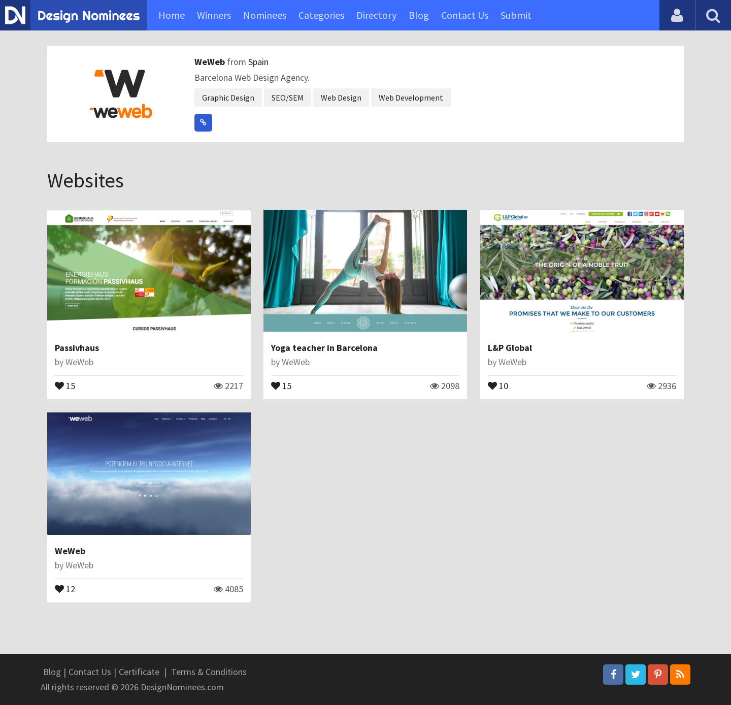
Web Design (341, 97)
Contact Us (464, 15)
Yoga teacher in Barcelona (324, 348)
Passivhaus (77, 348)
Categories (321, 15)
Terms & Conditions (209, 672)
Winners (214, 15)
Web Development (411, 97)
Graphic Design (228, 97)
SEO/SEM (288, 97)
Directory (376, 15)
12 (65, 588)
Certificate (139, 672)
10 (498, 385)
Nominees (264, 15)
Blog (419, 15)
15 (65, 385)
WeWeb (210, 62)
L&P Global (510, 348)
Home (171, 15)
